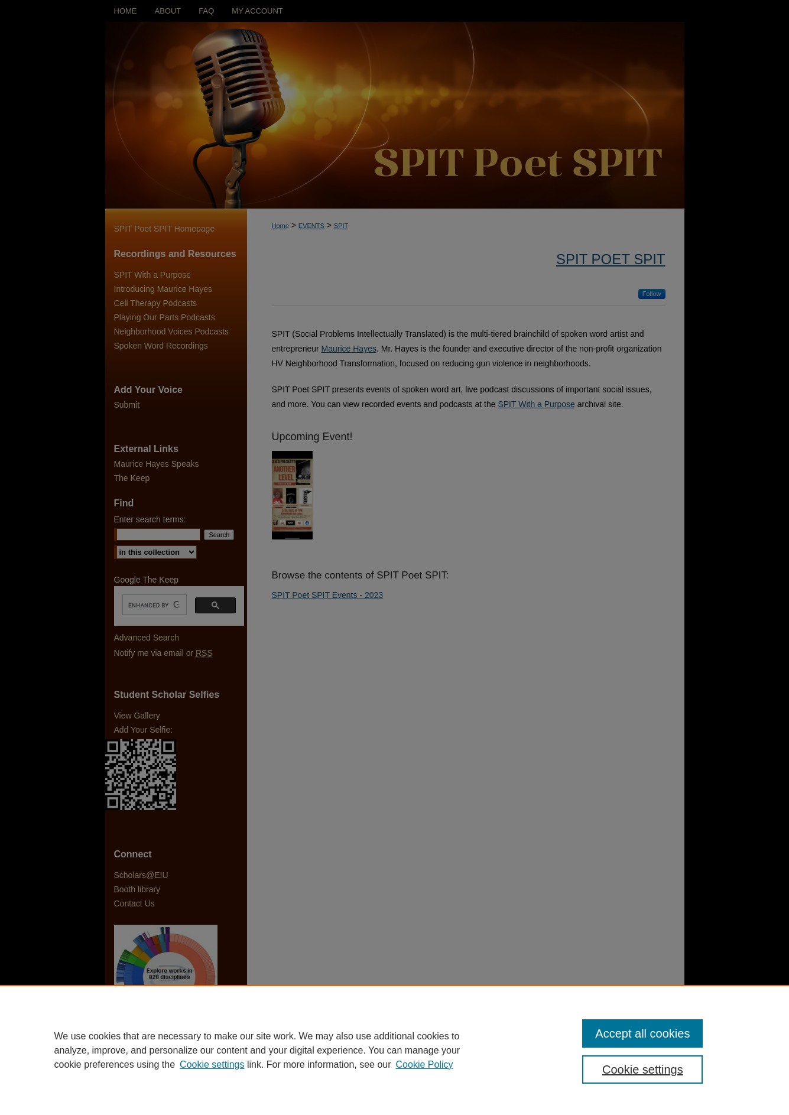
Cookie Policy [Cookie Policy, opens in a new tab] (424, 1064)
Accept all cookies (642, 1033)
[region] (394, 1050)
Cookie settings (212, 1064)
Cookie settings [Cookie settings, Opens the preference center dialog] (642, 1069)
